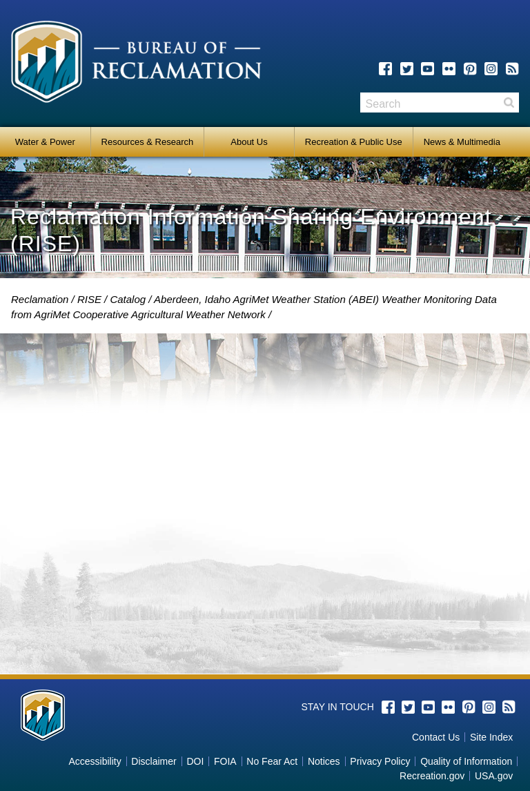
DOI (195, 761)
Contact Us (436, 737)
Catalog (128, 299)
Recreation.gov (432, 775)
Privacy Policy (380, 761)
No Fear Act (271, 761)
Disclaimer (153, 761)
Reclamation (39, 299)
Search (508, 102)
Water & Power (45, 142)
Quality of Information (466, 761)
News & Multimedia (462, 142)
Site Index (491, 737)
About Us (248, 142)
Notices (324, 761)
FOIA (225, 761)
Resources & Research (147, 142)
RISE (89, 299)
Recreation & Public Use (353, 142)
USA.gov (494, 775)
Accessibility (94, 761)
